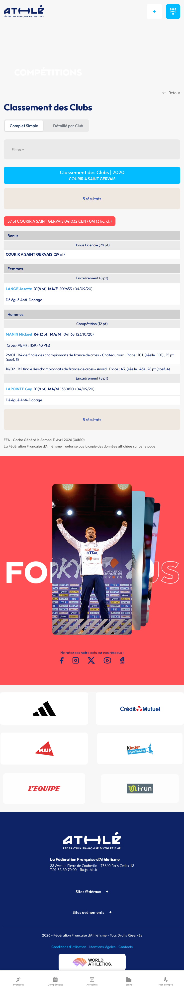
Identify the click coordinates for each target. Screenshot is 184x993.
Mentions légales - (103, 947)
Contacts (125, 947)
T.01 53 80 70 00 (63, 870)
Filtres (18, 149)
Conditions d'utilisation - (70, 947)
